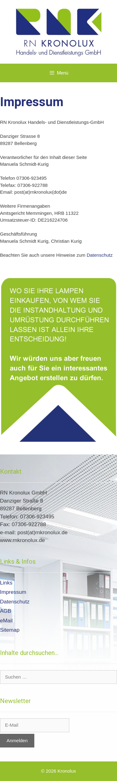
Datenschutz (100, 255)
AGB (5, 611)
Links (6, 583)
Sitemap (9, 630)
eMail (6, 621)
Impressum (13, 592)
